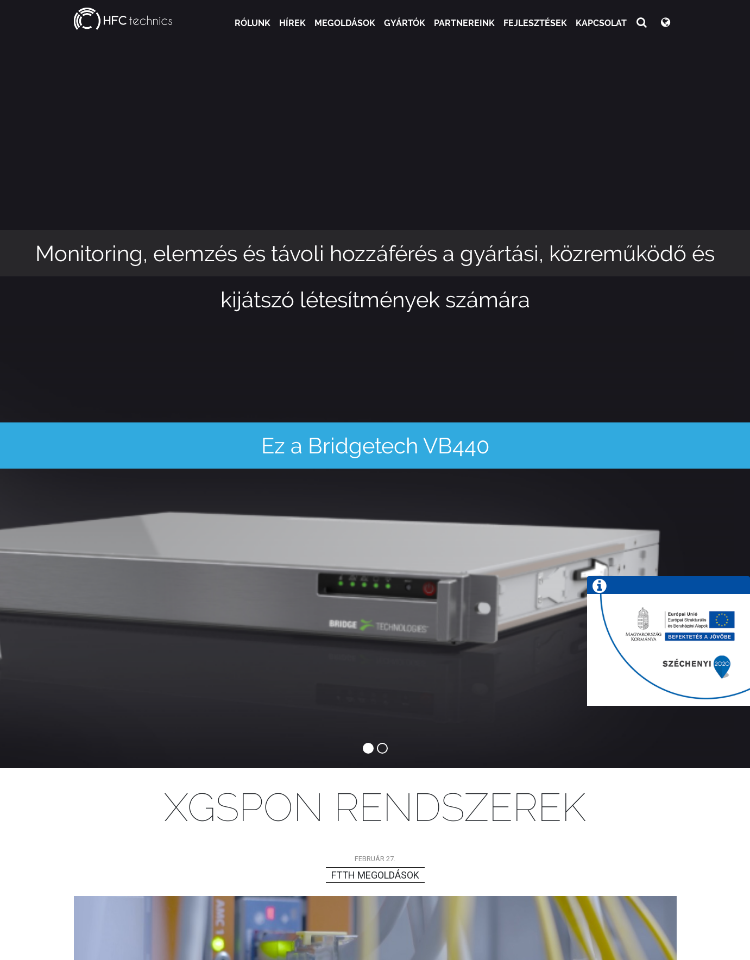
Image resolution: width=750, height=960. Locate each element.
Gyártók (404, 23)
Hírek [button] (292, 23)
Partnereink (464, 23)
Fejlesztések (535, 23)
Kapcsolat (601, 23)
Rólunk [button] (252, 23)
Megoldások (344, 23)
